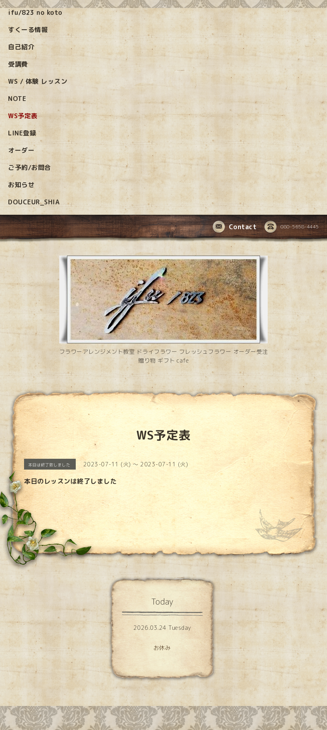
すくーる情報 (28, 29)
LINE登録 (22, 133)
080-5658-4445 (291, 227)
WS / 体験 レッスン (37, 81)
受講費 (18, 64)
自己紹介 (21, 46)
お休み (162, 647)
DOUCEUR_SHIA (33, 202)
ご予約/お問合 (29, 167)
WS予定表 (23, 115)
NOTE (17, 98)
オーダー (21, 150)
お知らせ (21, 184)
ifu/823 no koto (35, 12)
